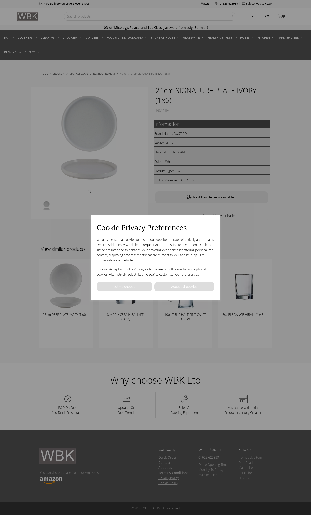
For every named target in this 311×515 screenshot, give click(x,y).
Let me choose (124, 286)
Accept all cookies (184, 286)
